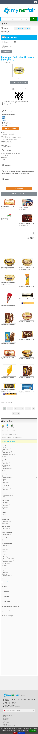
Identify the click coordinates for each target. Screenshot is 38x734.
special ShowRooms (10, 611)
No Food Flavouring (8, 558)
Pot (5, 571)
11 (18, 413)
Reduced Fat (7, 488)
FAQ (4, 721)
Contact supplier (10, 128)
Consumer (7, 521)
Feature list (6, 723)
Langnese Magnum (23, 225)
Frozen (6, 545)
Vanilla (6, 463)
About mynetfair (7, 715)
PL (7, 426)
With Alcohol (7, 497)
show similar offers (19, 194)
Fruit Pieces (6, 482)
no (4, 516)
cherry (5, 505)
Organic (12, 426)
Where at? (7, 591)
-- (19, 288)
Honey (5, 508)
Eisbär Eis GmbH (23, 207)
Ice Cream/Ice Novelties (22, 28)
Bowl (5, 572)
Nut (4, 479)
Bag (5, 574)
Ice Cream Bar (7, 452)
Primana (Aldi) (4, 220)
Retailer (5, 523)
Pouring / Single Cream (10, 462)
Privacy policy (21, 732)
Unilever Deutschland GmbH (8, 114)
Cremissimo (22, 360)
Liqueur (5, 502)
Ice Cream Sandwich (9, 454)
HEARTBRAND (22, 379)
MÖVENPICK (4, 208)
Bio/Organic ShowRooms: (11, 606)
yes (4, 514)
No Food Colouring (8, 560)
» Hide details (19, 188)
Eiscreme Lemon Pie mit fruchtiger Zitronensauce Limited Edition (17, 58)
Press (4, 716)
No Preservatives (8, 561)
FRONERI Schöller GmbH (7, 207)
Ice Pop (6, 449)
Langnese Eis (22, 392)
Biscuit (5, 481)
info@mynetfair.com (14, 707)
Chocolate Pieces (8, 476)
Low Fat (5, 489)
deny (15, 732)
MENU (5, 24)
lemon (5, 466)
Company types (8, 616)
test (3, 426)
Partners (5, 719)
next (23, 413)
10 (13, 413)
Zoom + (20, 79)
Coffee (5, 507)
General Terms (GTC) (9, 726)
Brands (6, 587)
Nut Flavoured (7, 468)
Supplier (6, 596)
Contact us (6, 718)
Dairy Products (7, 477)
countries (7, 601)
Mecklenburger (22, 209)
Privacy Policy (6, 724)
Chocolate (6, 465)
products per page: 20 (6, 402)
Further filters (7, 51)
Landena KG (4, 218)
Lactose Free (7, 534)
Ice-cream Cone (8, 451)
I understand (33, 730)
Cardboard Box (7, 575)
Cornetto (3, 307)
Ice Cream (7, 448)
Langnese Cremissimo (6, 268)
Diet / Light (6, 557)
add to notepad (6, 62)
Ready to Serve (8, 540)
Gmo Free (6, 563)
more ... (5, 456)
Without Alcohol (8, 495)
